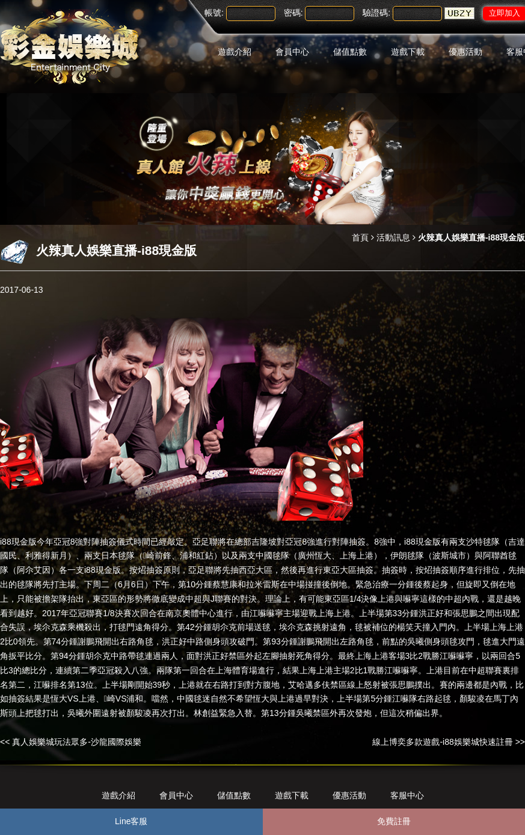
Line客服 (131, 821)
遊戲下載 (408, 52)
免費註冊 (394, 821)
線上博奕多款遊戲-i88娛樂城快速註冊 (442, 742)
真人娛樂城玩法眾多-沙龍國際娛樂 (76, 742)
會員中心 (292, 52)
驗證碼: (376, 12)
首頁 (360, 237)
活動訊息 (393, 237)
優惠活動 (465, 52)
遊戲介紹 (234, 52)
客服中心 (407, 795)
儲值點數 (350, 52)
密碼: (293, 12)
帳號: (214, 12)
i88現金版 (18, 541)
